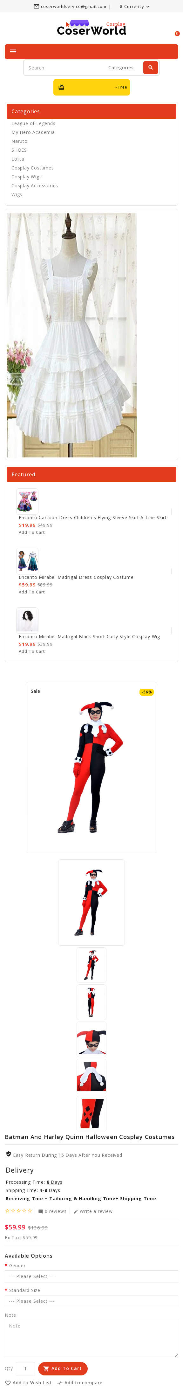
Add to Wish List (28, 1383)
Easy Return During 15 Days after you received (67, 1155)
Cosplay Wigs (26, 177)
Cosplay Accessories (34, 185)
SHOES (19, 150)
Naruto (19, 141)
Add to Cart (66, 1368)
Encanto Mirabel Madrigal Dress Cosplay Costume (76, 577)
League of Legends (33, 123)
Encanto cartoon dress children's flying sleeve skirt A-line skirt (93, 517)
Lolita (17, 159)
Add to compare (80, 1383)
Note (10, 1315)
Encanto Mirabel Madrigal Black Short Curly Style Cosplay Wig (89, 636)
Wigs (16, 194)
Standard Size (24, 1290)
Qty (9, 1368)
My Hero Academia (33, 132)
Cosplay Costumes (32, 168)
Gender (17, 1265)
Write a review (92, 1211)
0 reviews (52, 1211)
